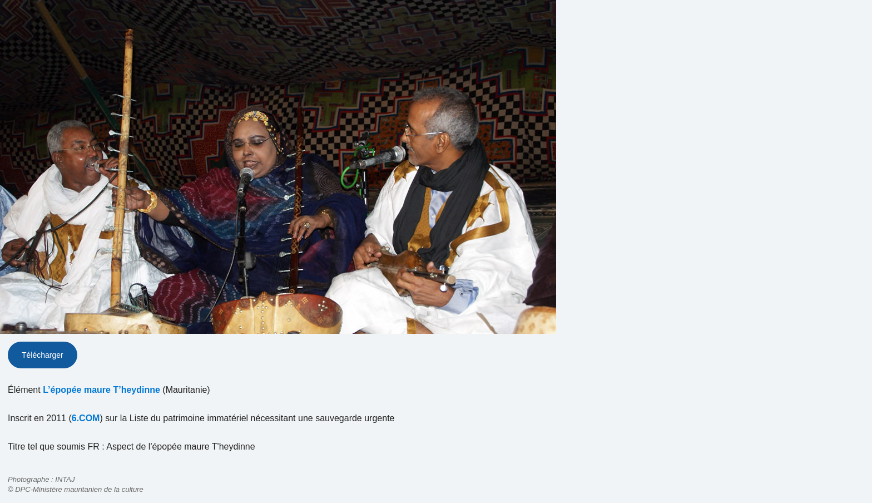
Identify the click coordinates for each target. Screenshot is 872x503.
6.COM (86, 418)
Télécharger (42, 355)
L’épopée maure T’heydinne (101, 389)
